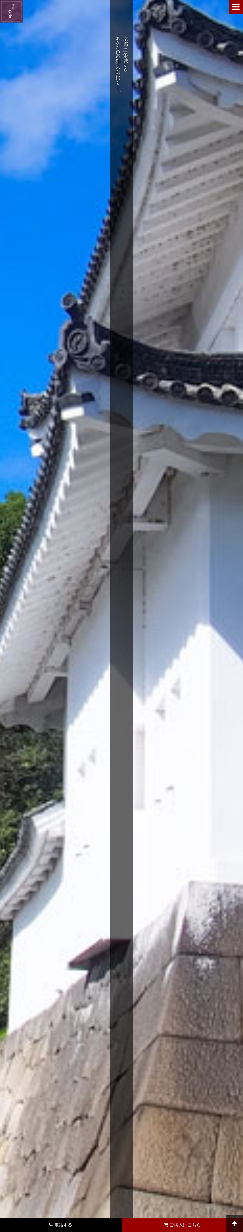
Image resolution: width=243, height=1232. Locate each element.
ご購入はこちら (182, 1224)
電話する (60, 1224)
